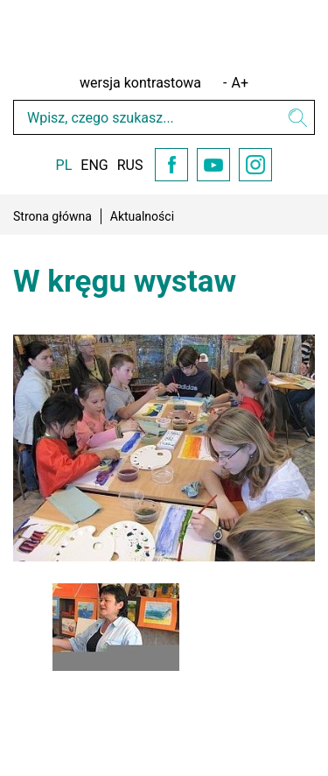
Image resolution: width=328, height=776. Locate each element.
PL (64, 165)
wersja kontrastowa (140, 82)
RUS (130, 165)
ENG (94, 165)
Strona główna (52, 216)
